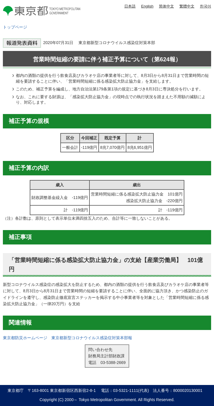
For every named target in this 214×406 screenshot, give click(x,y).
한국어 (205, 6)
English (147, 6)
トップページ (15, 27)
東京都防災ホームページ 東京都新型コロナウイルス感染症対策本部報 (67, 337)
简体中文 (166, 6)
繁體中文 (186, 6)
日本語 (130, 6)
